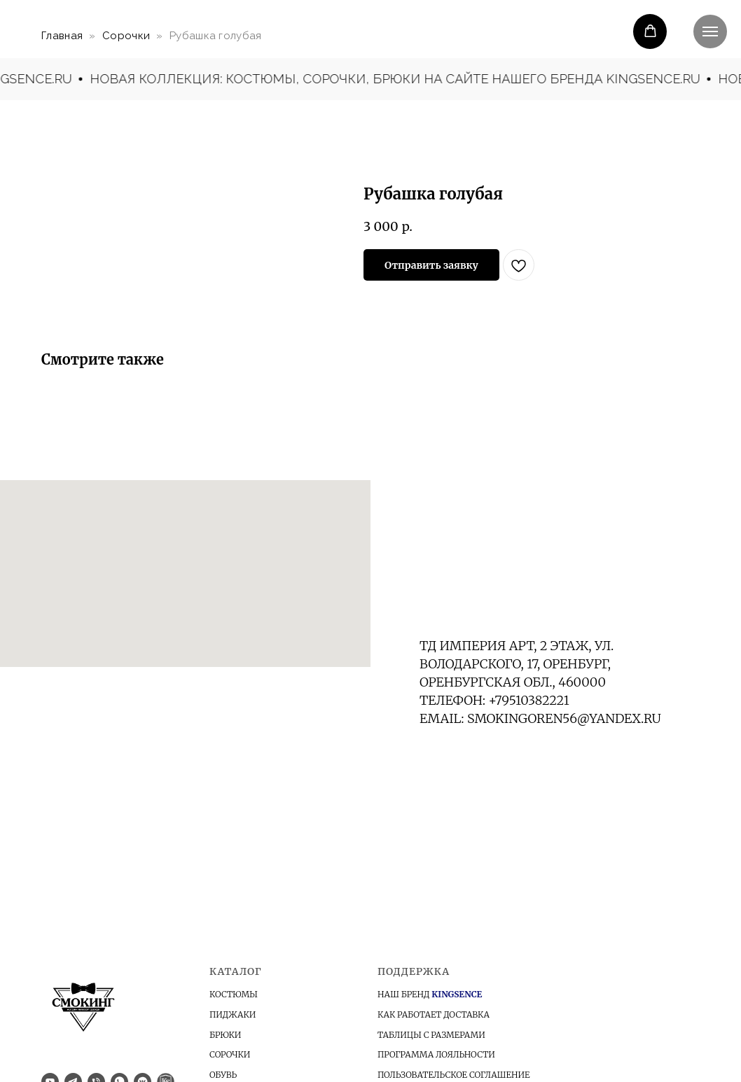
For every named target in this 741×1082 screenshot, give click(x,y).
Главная (62, 35)
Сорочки (126, 35)
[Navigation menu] (710, 31)
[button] (650, 31)
